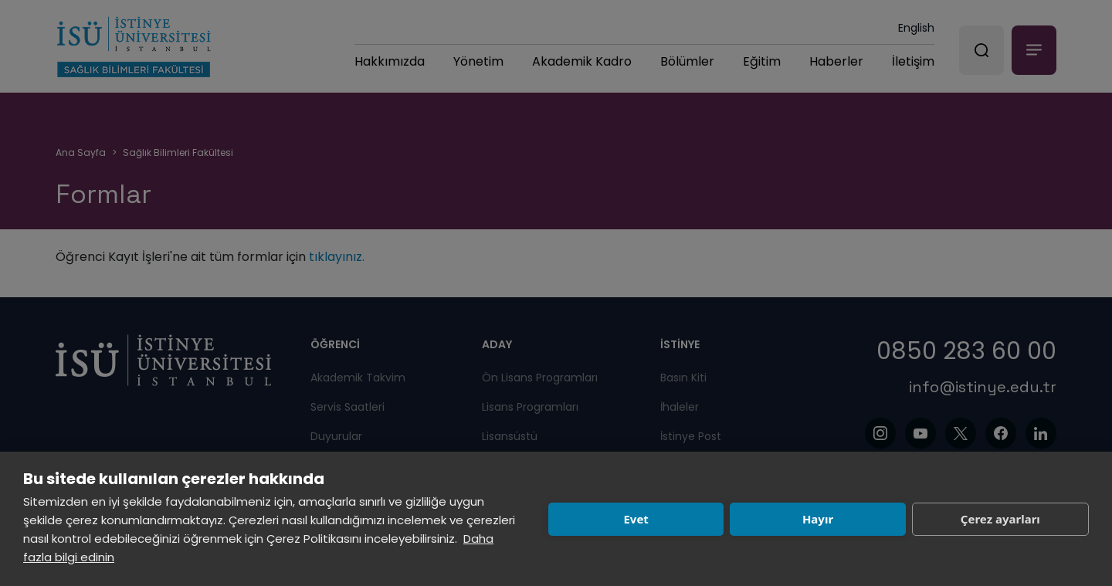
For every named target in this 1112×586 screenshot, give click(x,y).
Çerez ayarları (1000, 519)
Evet (635, 519)
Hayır (817, 519)
